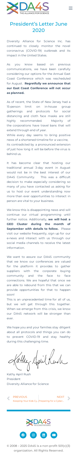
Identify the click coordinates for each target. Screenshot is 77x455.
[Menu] (70, 8)
